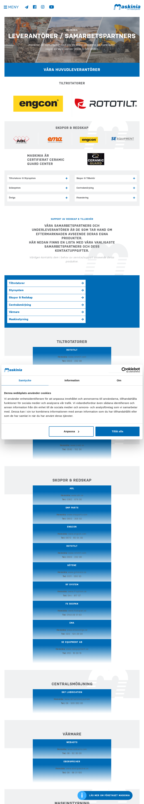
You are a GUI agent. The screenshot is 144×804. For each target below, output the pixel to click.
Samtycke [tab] (25, 380)
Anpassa (71, 431)
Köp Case (44, 768)
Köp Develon (46, 763)
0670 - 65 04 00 (74, 331)
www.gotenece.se (77, 446)
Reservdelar (49, 652)
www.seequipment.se (120, 465)
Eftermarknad (47, 788)
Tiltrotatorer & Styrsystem (22, 178)
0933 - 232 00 (31, 331)
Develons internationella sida (125, 764)
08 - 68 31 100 (95, 573)
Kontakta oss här (19, 728)
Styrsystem (59, 282)
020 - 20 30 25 (96, 628)
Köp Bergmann (47, 773)
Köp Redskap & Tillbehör (52, 783)
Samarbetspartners (86, 652)
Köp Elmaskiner (48, 778)
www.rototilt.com (34, 327)
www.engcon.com (77, 327)
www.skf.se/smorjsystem (72, 519)
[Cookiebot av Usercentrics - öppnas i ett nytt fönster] (124, 370)
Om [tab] (119, 380)
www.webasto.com (55, 569)
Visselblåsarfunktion (15, 789)
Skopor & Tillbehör (85, 178)
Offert (77, 783)
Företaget (79, 773)
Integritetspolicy (13, 784)
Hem (42, 758)
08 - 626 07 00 (118, 331)
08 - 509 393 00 (74, 523)
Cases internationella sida (125, 777)
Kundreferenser (82, 768)
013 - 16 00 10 (117, 469)
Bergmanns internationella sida (125, 789)
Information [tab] (72, 380)
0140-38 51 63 (31, 469)
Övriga (12, 197)
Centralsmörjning (85, 187)
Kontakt (78, 778)
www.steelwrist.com (120, 327)
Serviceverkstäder (20, 652)
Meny (14, 9)
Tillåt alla (117, 431)
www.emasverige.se (77, 465)
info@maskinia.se (13, 758)
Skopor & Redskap (107, 282)
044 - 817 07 (117, 450)
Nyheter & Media (82, 763)
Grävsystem (15, 187)
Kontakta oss (11, 794)
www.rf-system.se (120, 446)
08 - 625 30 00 (53, 628)
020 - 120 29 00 (74, 469)
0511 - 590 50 (74, 450)
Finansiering (82, 197)
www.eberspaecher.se (99, 569)
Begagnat (79, 758)
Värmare (57, 289)
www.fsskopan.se (34, 465)
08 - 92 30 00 (52, 573)
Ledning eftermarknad (120, 652)
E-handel (44, 793)
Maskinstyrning (105, 289)
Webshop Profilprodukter (87, 788)
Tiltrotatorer (17, 282)
